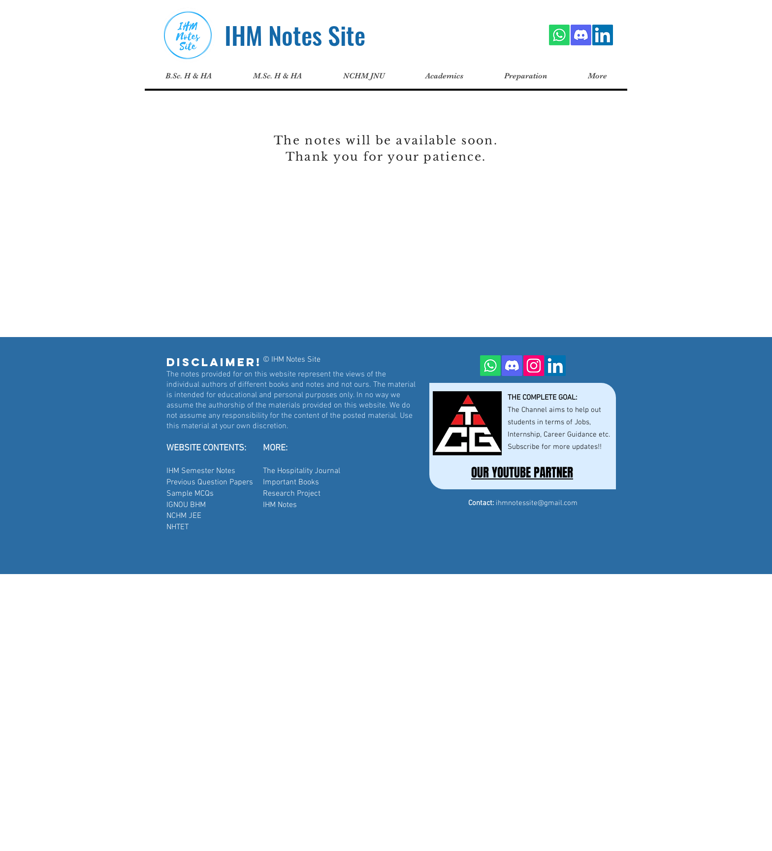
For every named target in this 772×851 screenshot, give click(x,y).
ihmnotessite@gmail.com (537, 503)
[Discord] (581, 35)
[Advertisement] (295, 643)
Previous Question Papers (209, 482)
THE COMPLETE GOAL (542, 397)
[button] (277, 76)
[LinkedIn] (602, 35)
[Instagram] (533, 365)
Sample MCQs (190, 494)
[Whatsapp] (559, 35)
